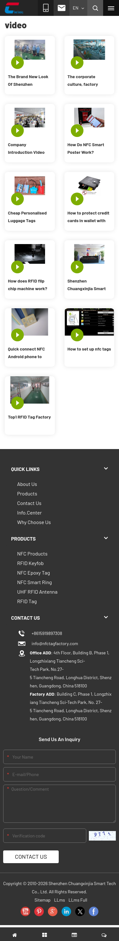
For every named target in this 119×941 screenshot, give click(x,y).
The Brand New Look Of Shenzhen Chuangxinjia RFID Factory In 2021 (28, 81)
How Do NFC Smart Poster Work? (86, 148)
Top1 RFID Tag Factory (29, 416)
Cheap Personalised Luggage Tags (27, 216)
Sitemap (43, 900)
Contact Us (29, 503)
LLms (59, 900)
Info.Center (29, 512)
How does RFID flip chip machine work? (27, 284)
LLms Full (78, 900)
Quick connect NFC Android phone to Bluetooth (26, 353)
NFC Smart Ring (34, 582)
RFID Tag (27, 601)
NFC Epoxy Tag (33, 572)
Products (27, 493)
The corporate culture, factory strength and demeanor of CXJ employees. (85, 81)
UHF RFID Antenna (37, 592)
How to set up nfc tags (89, 348)
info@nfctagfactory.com (54, 643)
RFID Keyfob (30, 563)
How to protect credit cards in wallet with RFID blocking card (88, 217)
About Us (27, 484)
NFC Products (32, 553)
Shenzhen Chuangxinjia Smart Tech (87, 285)
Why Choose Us (34, 522)
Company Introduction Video (26, 148)
